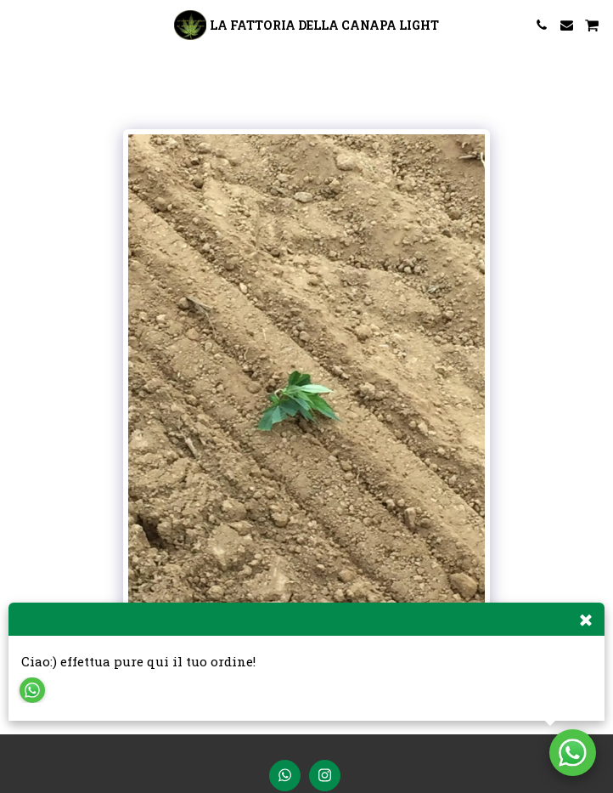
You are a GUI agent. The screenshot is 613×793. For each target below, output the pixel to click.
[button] (18, 25)
